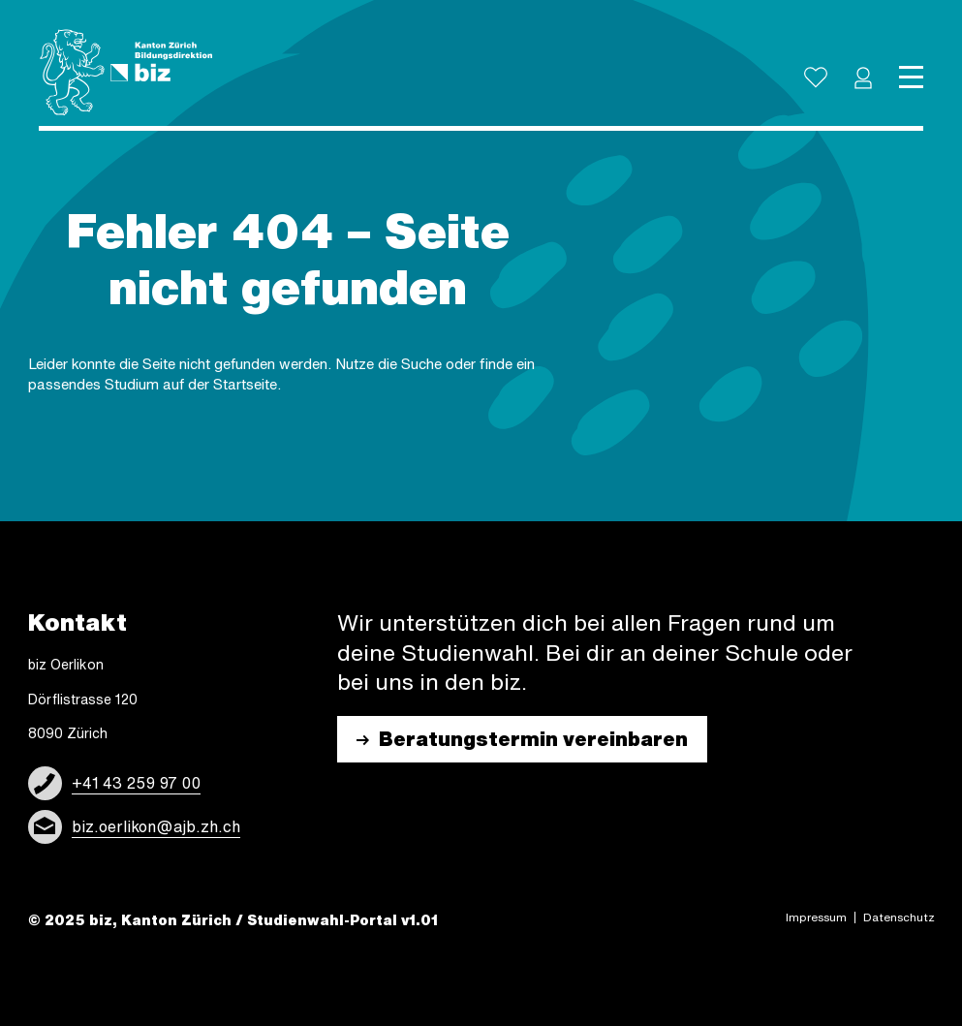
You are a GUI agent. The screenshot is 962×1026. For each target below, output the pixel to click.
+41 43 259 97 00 (136, 783)
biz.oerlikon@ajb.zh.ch (156, 826)
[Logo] (126, 72)
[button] (863, 77)
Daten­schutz (899, 917)
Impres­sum (816, 917)
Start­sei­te (245, 384)
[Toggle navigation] (911, 77)
